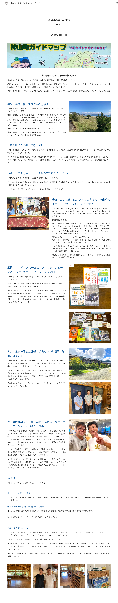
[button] (115, 3)
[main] (59, 22)
